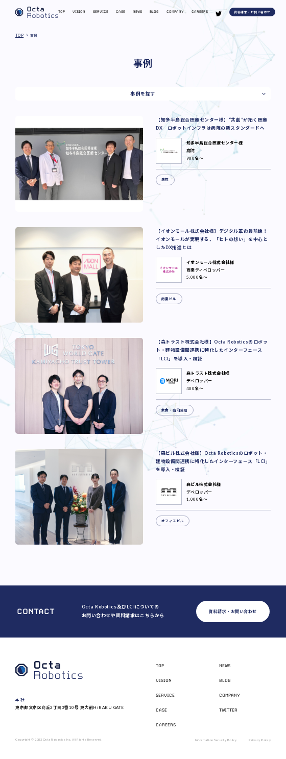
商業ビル (169, 299)
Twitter (228, 710)
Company (175, 12)
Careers (200, 12)
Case (120, 12)
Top (61, 12)
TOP (19, 35)
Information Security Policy (216, 740)
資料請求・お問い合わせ (252, 12)
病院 (165, 179)
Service (100, 12)
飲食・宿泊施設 (174, 410)
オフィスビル (172, 521)
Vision (79, 12)
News (137, 12)
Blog (154, 12)
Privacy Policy (260, 740)
